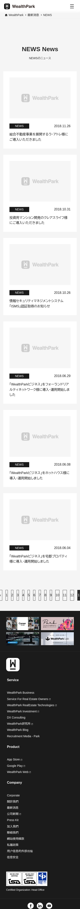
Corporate (13, 795)
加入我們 (13, 826)
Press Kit (13, 820)
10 (57, 595)
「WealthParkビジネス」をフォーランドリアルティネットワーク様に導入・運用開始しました (39, 390)
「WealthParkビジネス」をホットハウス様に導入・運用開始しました (39, 475)
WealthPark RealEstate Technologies (32, 705)
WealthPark (16, 15)
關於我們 (13, 801)
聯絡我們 (13, 832)
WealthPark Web (19, 772)
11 (65, 595)
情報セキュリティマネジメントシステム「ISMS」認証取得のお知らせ (36, 303)
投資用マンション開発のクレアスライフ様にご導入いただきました (38, 220)
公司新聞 (14, 814)
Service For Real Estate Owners (29, 699)
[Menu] (72, 6)
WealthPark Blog (17, 729)
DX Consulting (16, 717)
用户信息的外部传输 (20, 851)
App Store (14, 759)
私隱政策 (13, 845)
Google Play (16, 765)
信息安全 (13, 857)
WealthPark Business (20, 692)
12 (72, 595)
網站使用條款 (15, 838)
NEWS (47, 15)
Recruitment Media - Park (23, 736)
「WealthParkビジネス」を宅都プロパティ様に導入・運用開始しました (38, 559)
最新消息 (33, 15)
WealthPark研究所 (18, 723)
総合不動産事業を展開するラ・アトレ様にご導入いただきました (38, 137)
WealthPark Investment (23, 711)
